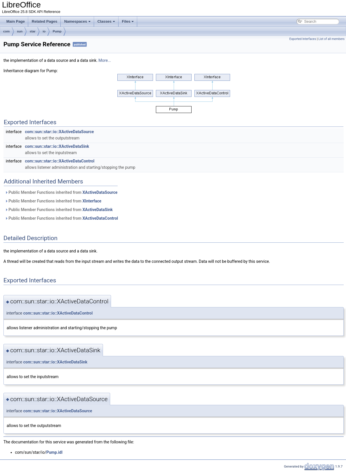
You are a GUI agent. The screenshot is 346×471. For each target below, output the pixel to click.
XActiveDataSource (100, 192)
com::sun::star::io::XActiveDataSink (57, 146)
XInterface (92, 201)
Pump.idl (54, 452)
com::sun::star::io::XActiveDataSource (59, 131)
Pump (57, 31)
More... (104, 60)
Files (128, 21)
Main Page (15, 21)
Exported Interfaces (302, 39)
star (32, 31)
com (6, 31)
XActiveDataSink (98, 209)
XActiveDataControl (100, 218)
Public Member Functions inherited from (61, 192)
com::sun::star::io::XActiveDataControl (60, 161)
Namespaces (77, 21)
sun (20, 31)
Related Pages (44, 21)
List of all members (331, 39)
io (44, 31)
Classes (106, 21)
